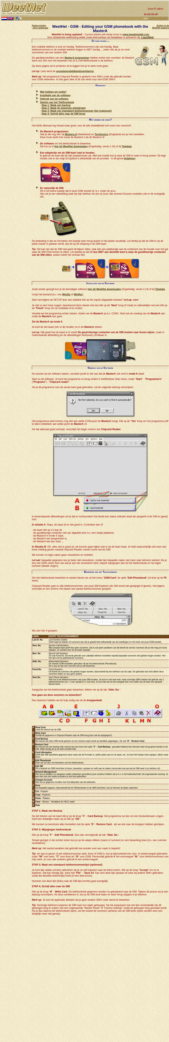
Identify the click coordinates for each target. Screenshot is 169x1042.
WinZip (66, 294)
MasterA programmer (77, 57)
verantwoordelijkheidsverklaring (75, 71)
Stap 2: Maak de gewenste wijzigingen (64, 108)
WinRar (78, 294)
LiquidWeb (147, 37)
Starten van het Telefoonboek (57, 102)
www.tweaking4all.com (136, 34)
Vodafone (129, 158)
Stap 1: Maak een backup (56, 105)
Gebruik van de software (54, 98)
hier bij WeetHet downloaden (71, 146)
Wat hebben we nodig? (53, 91)
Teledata (127, 146)
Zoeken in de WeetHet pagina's (160, 27)
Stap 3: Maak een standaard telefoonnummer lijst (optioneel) (77, 110)
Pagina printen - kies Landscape (40, 27)
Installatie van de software (55, 95)
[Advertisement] (95, 8)
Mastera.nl (71, 134)
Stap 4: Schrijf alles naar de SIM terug (63, 113)
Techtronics (101, 134)
